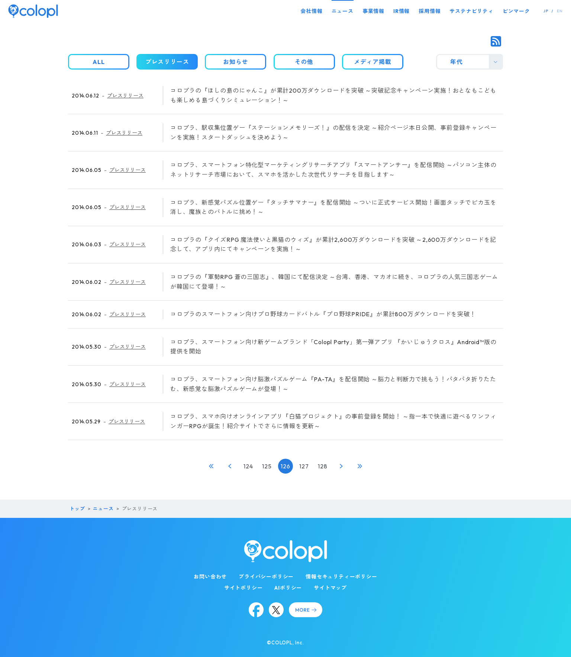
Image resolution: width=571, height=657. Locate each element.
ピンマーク (516, 11)
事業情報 (373, 11)
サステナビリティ (471, 11)
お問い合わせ (210, 576)
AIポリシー (288, 587)
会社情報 (311, 11)
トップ (77, 509)
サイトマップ (330, 587)
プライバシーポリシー (266, 576)
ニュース (343, 11)
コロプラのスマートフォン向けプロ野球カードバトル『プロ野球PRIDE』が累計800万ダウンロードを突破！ (323, 314)
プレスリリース (125, 95)
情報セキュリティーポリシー (341, 576)
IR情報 (401, 11)
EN (560, 11)
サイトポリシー (243, 587)
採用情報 (430, 11)
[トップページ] (33, 10)
